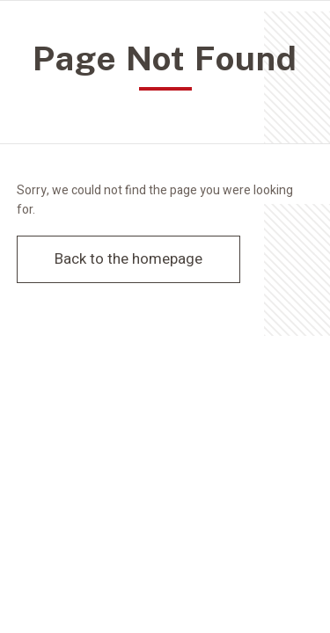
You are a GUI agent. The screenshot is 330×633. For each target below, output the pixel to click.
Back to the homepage (128, 259)
